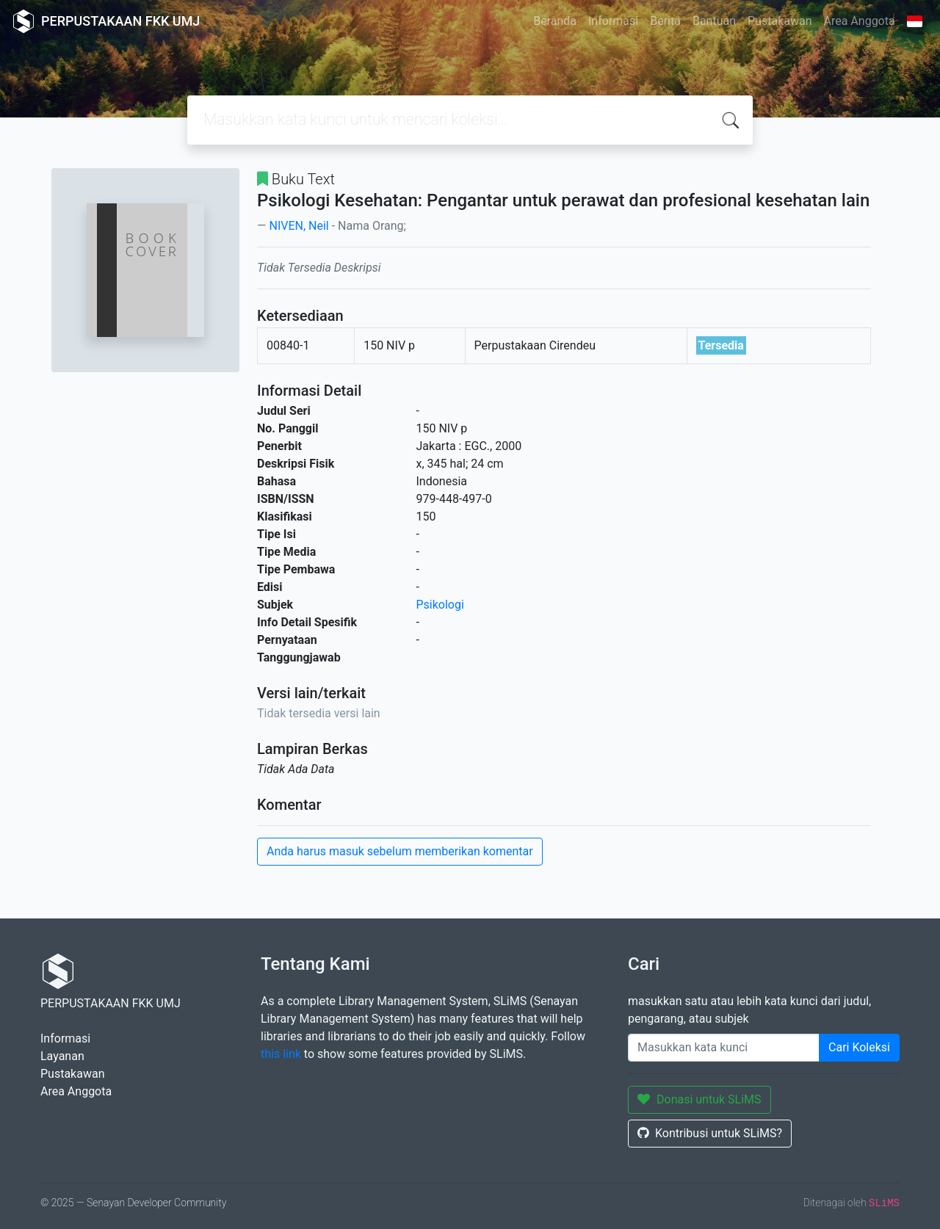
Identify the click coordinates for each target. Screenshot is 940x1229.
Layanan (62, 1056)
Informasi (613, 21)
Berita (665, 21)
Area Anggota (859, 21)
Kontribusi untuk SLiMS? (709, 1133)
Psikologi (440, 605)
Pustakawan (779, 21)
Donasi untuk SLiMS (699, 1099)
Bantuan (714, 21)
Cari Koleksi (859, 1047)
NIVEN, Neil (298, 226)
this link (281, 1054)
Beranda (554, 21)
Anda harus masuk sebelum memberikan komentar (400, 851)
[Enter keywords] (724, 1048)
